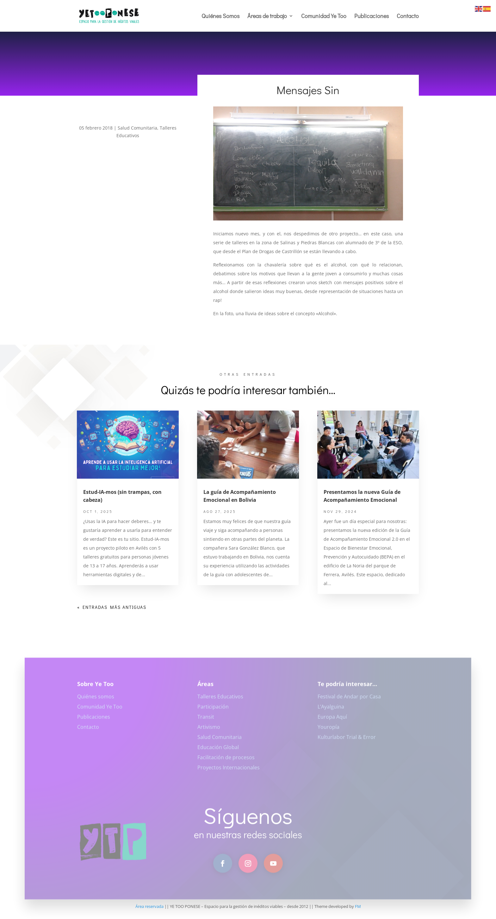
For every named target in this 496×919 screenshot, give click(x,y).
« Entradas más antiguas (111, 607)
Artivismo (208, 730)
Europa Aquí (332, 720)
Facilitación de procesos (226, 761)
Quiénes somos (95, 700)
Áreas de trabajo (267, 17)
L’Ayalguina (331, 710)
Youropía (328, 730)
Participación (213, 710)
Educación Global (218, 751)
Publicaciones (371, 17)
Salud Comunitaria (137, 128)
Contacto (408, 17)
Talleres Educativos (220, 700)
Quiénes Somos (220, 17)
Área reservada (149, 906)
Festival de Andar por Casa (349, 700)
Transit (205, 720)
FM (358, 906)
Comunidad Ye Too (323, 17)
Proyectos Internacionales (228, 771)
